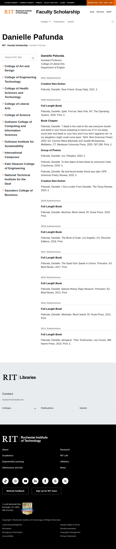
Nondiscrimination (68, 529)
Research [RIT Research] (65, 449)
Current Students (27, 2)
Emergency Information (12, 532)
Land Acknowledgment (12, 525)
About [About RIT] (5, 449)
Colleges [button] (6, 408)
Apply (106, 2)
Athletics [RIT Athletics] (64, 461)
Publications (59, 22)
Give (111, 2)
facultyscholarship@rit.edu (13, 400)
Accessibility (7, 536)
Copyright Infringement (70, 532)
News (92, 12)
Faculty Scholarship (58, 12)
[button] (112, 22)
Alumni (62, 2)
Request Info (93, 2)
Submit (71, 22)
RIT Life (64, 455)
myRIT (108, 12)
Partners (70, 2)
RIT (4, 45)
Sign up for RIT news (46, 491)
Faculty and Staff (51, 2)
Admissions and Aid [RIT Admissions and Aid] (12, 467)
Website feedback (15, 491)
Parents (39, 2)
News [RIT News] (63, 467)
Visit (100, 2)
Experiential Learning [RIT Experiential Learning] (13, 461)
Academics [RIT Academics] (7, 455)
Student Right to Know (70, 525)
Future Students (11, 2)
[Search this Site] (19, 57)
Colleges (44, 22)
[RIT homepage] (18, 12)
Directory (100, 12)
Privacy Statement (68, 536)
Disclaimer (6, 529)
